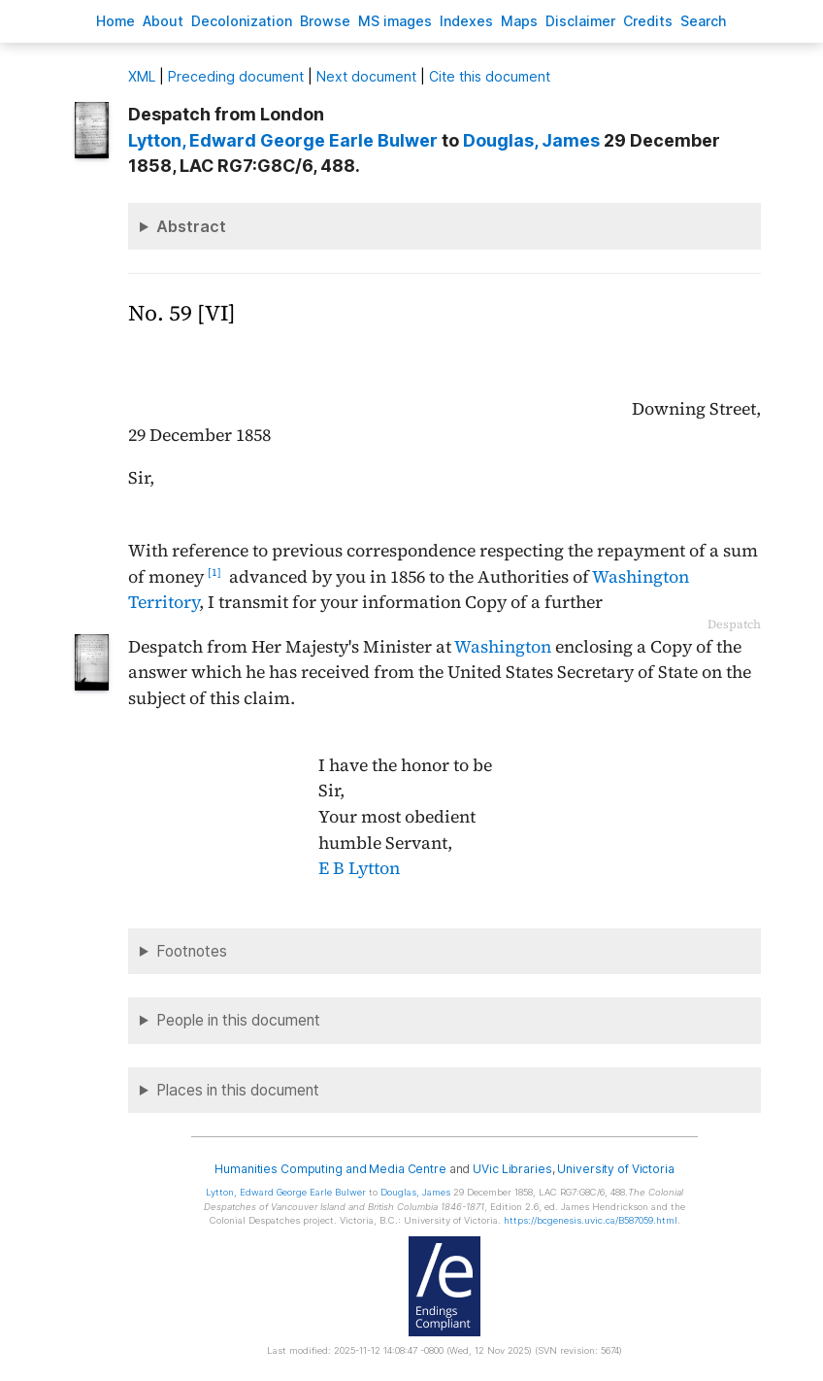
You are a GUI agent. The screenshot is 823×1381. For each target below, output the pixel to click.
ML (141, 76)
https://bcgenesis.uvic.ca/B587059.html (590, 1220)
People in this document (238, 1020)
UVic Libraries (512, 1169)
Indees (466, 21)
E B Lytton (359, 868)
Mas (519, 21)
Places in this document (237, 1090)
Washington (502, 646)
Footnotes (191, 951)
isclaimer (580, 21)
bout (163, 21)
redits (648, 21)
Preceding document (236, 76)
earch (703, 21)
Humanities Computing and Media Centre (330, 1169)
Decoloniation (241, 21)
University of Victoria (615, 1169)
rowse (325, 21)
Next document (366, 76)
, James (531, 140)
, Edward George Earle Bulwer (283, 140)
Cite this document (489, 76)
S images (395, 21)
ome (115, 21)
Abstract (191, 226)
